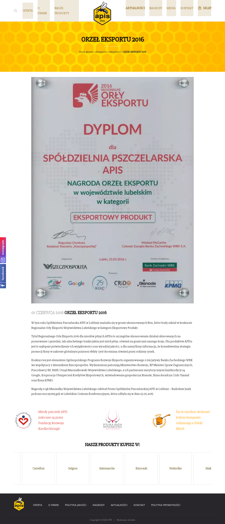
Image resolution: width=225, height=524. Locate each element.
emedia (131, 518)
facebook (2, 273)
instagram (2, 247)
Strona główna (86, 51)
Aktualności (101, 51)
